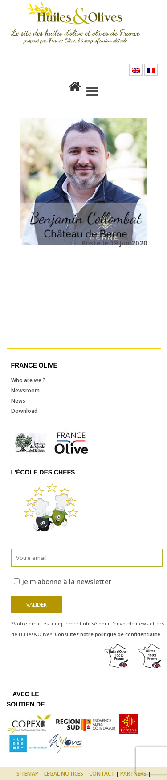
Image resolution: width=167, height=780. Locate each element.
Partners (133, 773)
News (18, 400)
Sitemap (27, 773)
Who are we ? (28, 380)
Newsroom (25, 390)
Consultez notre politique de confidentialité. (108, 634)
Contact (101, 773)
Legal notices (63, 773)
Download (24, 411)
